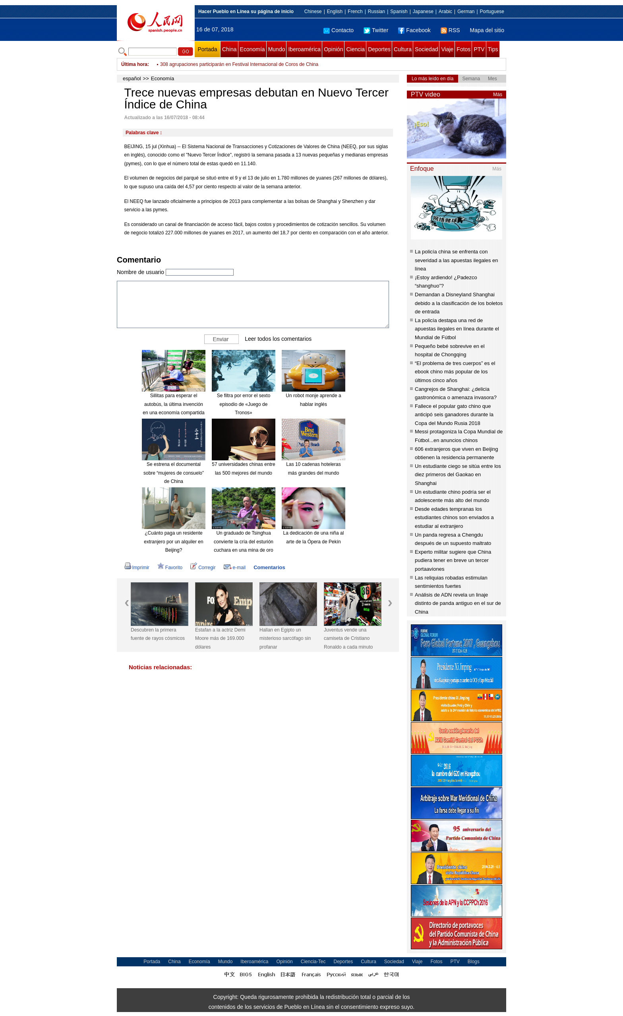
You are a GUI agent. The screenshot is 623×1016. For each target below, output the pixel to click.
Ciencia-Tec (313, 961)
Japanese (423, 11)
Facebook (414, 30)
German (465, 11)
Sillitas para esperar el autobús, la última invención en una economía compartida (173, 404)
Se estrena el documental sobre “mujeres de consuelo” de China (173, 473)
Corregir (202, 567)
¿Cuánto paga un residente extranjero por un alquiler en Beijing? (173, 541)
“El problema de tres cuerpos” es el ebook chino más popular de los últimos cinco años (455, 371)
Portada (207, 49)
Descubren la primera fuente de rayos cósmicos (158, 634)
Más (497, 94)
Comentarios (269, 567)
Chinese (313, 11)
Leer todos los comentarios (278, 339)
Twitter (376, 30)
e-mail (235, 567)
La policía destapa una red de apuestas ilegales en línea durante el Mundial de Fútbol (457, 328)
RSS (450, 30)
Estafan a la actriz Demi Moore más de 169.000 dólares (220, 638)
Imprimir (136, 567)
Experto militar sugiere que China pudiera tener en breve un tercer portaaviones (453, 560)
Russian (376, 11)
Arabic (445, 11)
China (229, 49)
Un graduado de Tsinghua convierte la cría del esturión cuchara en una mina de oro (243, 541)
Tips (493, 49)
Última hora (134, 64)
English (334, 11)
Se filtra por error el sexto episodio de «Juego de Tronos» (244, 404)
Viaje (447, 49)
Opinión (333, 49)
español (132, 78)
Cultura (403, 49)
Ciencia (355, 49)
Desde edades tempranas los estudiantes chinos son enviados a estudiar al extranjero (454, 517)
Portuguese (492, 11)
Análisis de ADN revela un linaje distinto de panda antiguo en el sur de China (458, 603)
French (355, 11)
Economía (252, 49)
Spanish (398, 11)
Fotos (463, 49)
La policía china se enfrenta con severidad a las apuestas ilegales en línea (456, 260)
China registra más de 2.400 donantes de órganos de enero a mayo (231, 59)
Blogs (474, 961)
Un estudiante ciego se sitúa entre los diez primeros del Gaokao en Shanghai (458, 474)
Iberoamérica (304, 49)
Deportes (379, 49)
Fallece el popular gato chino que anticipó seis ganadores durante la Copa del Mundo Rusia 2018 (454, 414)
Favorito (169, 567)
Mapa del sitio (487, 30)
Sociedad (426, 49)
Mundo (276, 49)
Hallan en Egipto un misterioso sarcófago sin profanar (285, 638)
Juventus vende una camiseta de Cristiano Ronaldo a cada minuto (348, 638)
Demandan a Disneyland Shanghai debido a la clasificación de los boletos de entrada (459, 303)
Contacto (338, 30)
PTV (479, 49)
